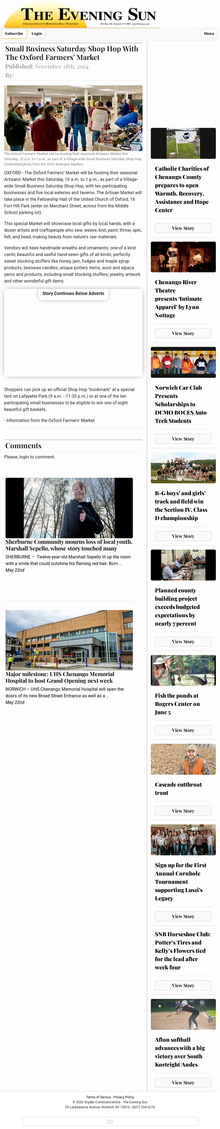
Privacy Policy (123, 1097)
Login (37, 33)
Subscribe (14, 33)
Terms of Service (98, 1097)
